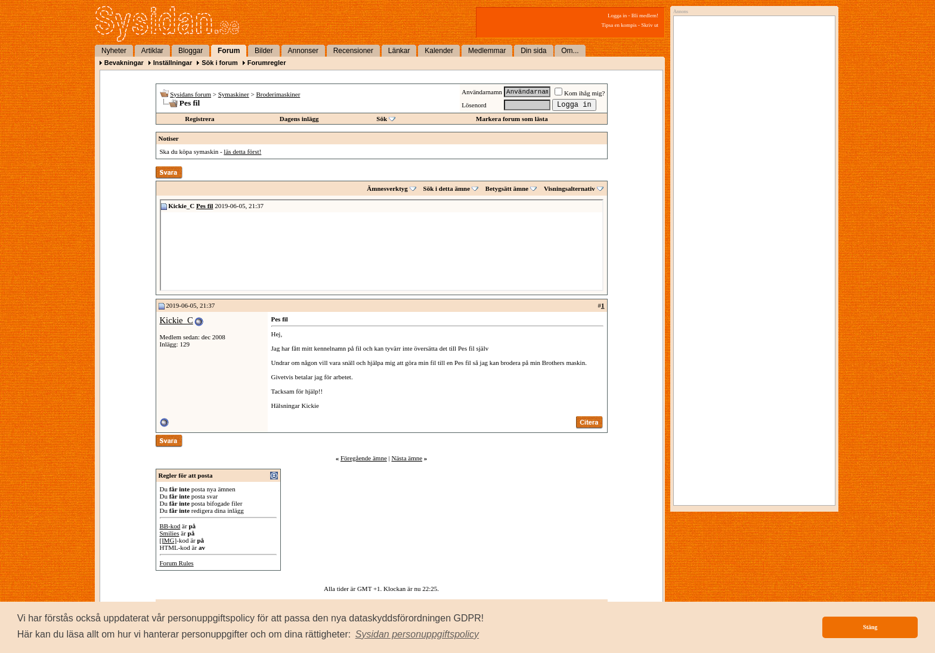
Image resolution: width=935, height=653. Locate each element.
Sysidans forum (190, 94)
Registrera (199, 118)
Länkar (399, 51)
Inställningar (172, 62)
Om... (569, 51)
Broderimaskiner (278, 94)
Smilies (169, 533)
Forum (229, 51)
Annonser (303, 51)
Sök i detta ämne (446, 188)
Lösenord (474, 105)
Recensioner (353, 51)
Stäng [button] (870, 627)
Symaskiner (233, 94)
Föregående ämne (363, 458)
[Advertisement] (751, 141)
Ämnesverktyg (387, 188)
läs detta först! (242, 151)
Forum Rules (177, 563)
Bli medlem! (644, 15)
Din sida (533, 51)
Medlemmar (487, 51)
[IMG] (168, 540)
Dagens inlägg (299, 118)
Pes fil (204, 205)
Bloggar (190, 51)
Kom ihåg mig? (580, 93)
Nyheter (113, 51)
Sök (381, 118)
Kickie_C (176, 320)
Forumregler (266, 62)
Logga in (617, 15)
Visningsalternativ (569, 188)
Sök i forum (220, 62)
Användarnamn (482, 91)
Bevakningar (124, 62)
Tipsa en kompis (619, 25)
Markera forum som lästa (512, 118)
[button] (417, 634)
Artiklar (152, 51)
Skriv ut (649, 25)
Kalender (439, 51)
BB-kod (170, 526)
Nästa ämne (406, 458)
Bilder (264, 51)
